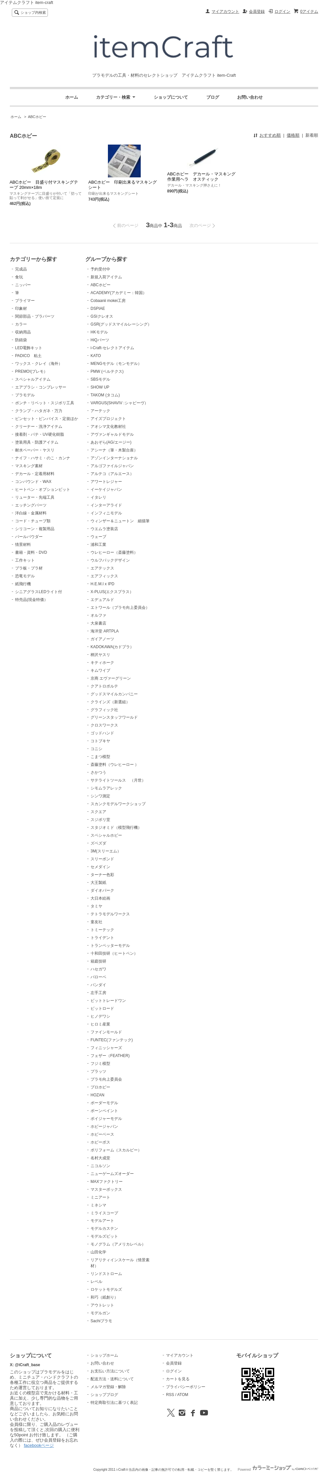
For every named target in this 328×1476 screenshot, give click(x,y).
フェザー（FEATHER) (110, 1055)
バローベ (98, 977)
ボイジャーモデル (106, 1118)
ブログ (212, 97)
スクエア (98, 811)
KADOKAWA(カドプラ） (112, 647)
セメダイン (100, 867)
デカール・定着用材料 (34, 473)
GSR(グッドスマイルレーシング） (121, 324)
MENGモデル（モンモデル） (116, 363)
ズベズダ (98, 843)
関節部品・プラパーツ (34, 316)
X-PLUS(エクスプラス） (112, 591)
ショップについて (171, 97)
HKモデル (99, 332)
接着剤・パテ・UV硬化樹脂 (39, 434)
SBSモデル (100, 379)
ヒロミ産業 (100, 1024)
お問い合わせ (250, 97)
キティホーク (102, 662)
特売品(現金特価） (31, 599)
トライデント (102, 937)
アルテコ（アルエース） (112, 473)
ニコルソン (100, 1166)
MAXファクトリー (107, 1181)
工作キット (25, 560)
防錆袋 (21, 340)
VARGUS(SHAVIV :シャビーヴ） (119, 403)
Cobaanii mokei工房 (108, 300)
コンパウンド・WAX (33, 481)
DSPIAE (98, 308)
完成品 (21, 269)
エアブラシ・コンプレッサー (40, 387)
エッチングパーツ (31, 505)
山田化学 (98, 1252)
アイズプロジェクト (108, 418)
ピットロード (102, 1008)
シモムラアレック (106, 788)
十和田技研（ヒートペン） (114, 953)
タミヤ (96, 906)
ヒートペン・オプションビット (42, 489)
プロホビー (100, 1087)
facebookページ (39, 1445)
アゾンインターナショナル (114, 458)
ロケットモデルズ (106, 1289)
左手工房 (98, 992)
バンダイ (98, 985)
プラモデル (25, 395)
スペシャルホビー (106, 835)
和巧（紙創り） (104, 1297)
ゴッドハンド (102, 733)
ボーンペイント (104, 1110)
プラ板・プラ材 (29, 568)
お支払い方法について (110, 1371)
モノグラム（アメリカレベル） (118, 1244)
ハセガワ (98, 969)
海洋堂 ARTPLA (105, 631)
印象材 (21, 308)
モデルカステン (104, 1228)
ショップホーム (104, 1355)
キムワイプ (100, 670)
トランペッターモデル (110, 945)
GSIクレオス (102, 316)
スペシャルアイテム (33, 379)
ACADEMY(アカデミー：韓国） (119, 292)
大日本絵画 (100, 898)
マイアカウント (225, 11)
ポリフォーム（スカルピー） (116, 1150)
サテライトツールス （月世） (118, 780)
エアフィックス (104, 576)
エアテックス (102, 568)
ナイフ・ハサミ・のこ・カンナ (42, 458)
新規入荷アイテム (106, 277)
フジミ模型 (100, 1063)
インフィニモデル (106, 513)
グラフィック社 (104, 710)
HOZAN (97, 1095)
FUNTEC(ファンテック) (112, 1040)
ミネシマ (98, 1205)
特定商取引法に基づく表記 (114, 1402)
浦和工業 (98, 544)
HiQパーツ (100, 340)
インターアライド (106, 505)
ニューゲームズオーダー (112, 1173)
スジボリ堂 (100, 819)
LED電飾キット (28, 348)
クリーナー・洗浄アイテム (38, 426)
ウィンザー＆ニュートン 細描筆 (120, 521)
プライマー (25, 300)
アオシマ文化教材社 (108, 426)
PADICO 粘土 (28, 355)
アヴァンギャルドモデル (112, 434)
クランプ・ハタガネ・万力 (38, 411)
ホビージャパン (104, 1126)
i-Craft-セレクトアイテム (112, 348)
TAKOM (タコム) (105, 395)
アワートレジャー (106, 481)
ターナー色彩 (102, 874)
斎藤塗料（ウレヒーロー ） (115, 764)
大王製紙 (98, 882)
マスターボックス (106, 1189)
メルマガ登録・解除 (108, 1387)
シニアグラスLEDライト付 (38, 591)
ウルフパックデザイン (110, 560)
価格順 (293, 135)
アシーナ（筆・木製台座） (114, 450)
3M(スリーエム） (106, 851)
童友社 (96, 922)
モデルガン (100, 1313)
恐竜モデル (25, 576)
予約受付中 (100, 269)
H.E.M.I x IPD (102, 584)
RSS (170, 1394)
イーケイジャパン (106, 489)
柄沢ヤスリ (100, 654)
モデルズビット (104, 1236)
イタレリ (98, 497)
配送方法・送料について (112, 1379)
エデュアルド (102, 599)
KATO (96, 355)
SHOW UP (100, 387)
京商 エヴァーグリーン (111, 678)
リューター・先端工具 (34, 497)
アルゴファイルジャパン (112, 466)
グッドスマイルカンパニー (114, 694)
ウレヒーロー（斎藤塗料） (114, 552)
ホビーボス (100, 1142)
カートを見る (178, 1379)
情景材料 (23, 544)
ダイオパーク (102, 890)
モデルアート (102, 1220)
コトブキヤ (100, 741)
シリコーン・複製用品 (34, 529)
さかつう (98, 772)
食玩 (19, 277)
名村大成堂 (100, 1158)
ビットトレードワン (108, 1000)
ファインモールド (106, 1032)
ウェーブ (98, 536)
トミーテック (102, 929)
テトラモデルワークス (110, 914)
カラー (21, 324)
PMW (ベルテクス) (107, 371)
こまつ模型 (100, 756)
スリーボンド (102, 859)
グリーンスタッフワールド (114, 717)
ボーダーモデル (104, 1103)
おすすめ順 (270, 135)
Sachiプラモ (101, 1321)
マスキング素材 (29, 466)
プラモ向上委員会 (106, 1079)
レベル (96, 1281)
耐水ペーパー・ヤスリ (34, 450)
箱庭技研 (98, 961)
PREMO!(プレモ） (31, 371)
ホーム (71, 97)
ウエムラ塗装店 (104, 529)
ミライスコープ (104, 1213)
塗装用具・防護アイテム (36, 442)
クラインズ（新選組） (110, 702)
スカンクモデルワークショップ (118, 804)
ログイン (282, 11)
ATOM (182, 1394)
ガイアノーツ (102, 639)
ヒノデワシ (100, 1016)
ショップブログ (104, 1394)
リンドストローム (106, 1273)
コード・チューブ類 (33, 521)
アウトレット (102, 1305)
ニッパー (23, 285)
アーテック (100, 411)
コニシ (96, 749)
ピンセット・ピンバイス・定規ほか (46, 418)
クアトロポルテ (104, 686)
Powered (278, 1469)
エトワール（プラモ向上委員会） (120, 607)
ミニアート (100, 1197)
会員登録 (257, 11)
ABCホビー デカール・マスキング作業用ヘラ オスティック (201, 176)
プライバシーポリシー (185, 1387)
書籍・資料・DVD (31, 552)
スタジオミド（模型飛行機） (116, 827)
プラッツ (98, 1071)
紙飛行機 (23, 584)
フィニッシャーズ (106, 1048)
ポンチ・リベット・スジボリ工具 (44, 403)
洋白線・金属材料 (31, 513)
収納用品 (23, 332)
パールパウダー (29, 536)
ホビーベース (102, 1134)
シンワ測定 (100, 796)
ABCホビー (37, 117)
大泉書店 (98, 623)
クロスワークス (104, 725)
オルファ (98, 615)
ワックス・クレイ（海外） (38, 363)
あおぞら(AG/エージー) (111, 442)
